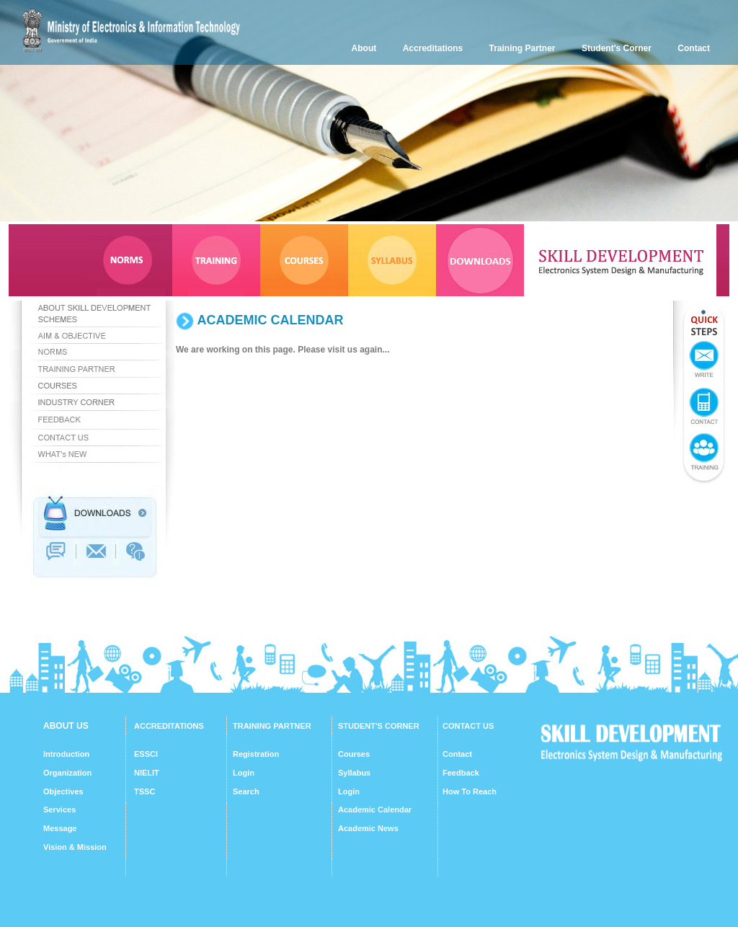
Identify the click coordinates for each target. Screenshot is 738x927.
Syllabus (354, 772)
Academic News (368, 828)
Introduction (66, 754)
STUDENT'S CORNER (378, 726)
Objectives (63, 791)
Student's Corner (617, 48)
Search (246, 791)
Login (243, 772)
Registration (256, 754)
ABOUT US (66, 726)
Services (59, 809)
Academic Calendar (375, 809)
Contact (693, 48)
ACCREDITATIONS (169, 726)
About (364, 48)
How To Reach (470, 791)
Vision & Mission (75, 847)
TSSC (144, 791)
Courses (354, 754)
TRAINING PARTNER (272, 726)
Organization (67, 772)
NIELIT (146, 772)
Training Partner (522, 48)
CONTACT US (468, 726)
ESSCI (146, 754)
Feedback (461, 772)
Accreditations (433, 48)
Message (59, 828)
